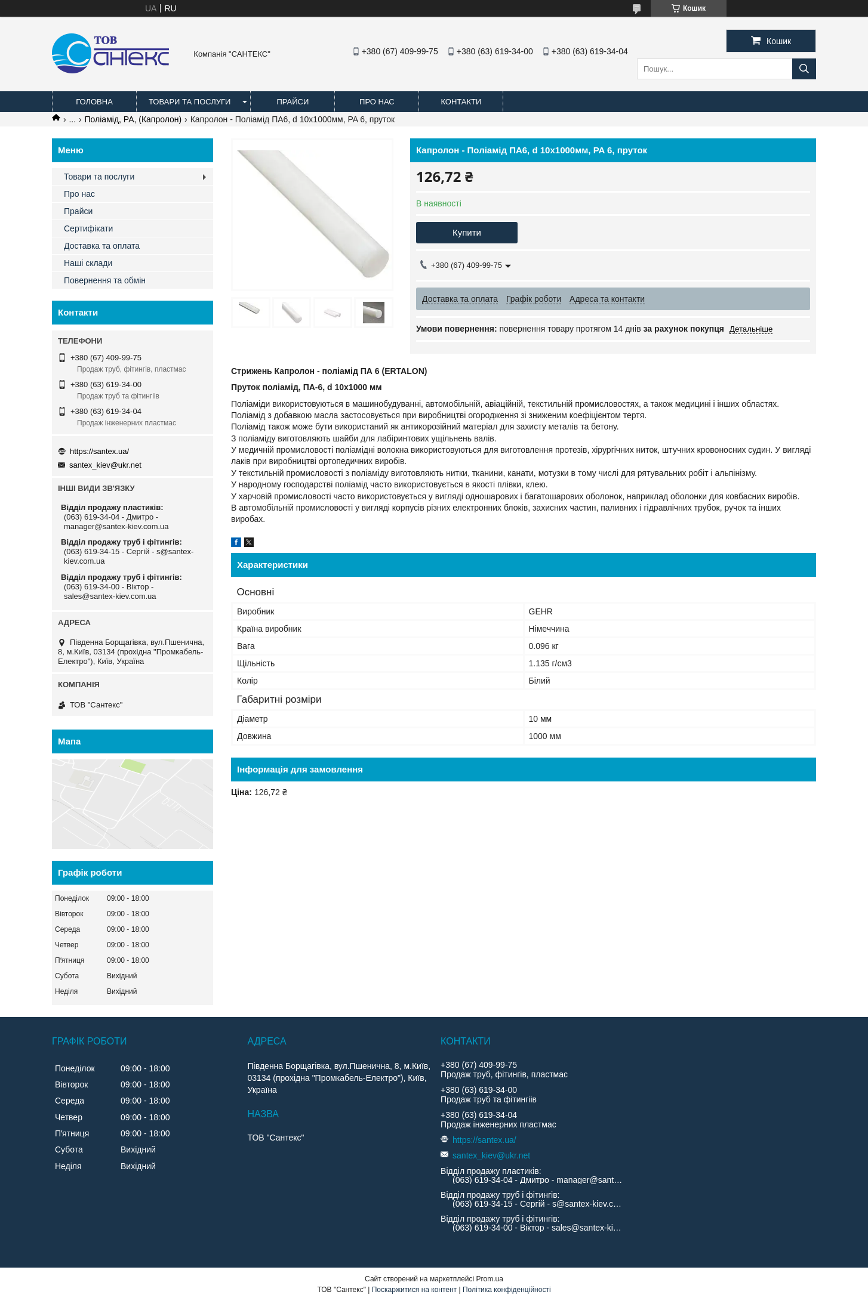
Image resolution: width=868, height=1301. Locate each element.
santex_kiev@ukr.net (105, 465)
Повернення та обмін (105, 280)
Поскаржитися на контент (414, 1289)
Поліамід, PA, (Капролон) (133, 119)
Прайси (292, 101)
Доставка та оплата (102, 246)
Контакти (461, 101)
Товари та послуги (189, 101)
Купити (467, 232)
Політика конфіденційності (507, 1289)
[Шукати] (804, 68)
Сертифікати (88, 228)
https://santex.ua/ (99, 451)
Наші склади (88, 263)
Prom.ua (489, 1279)
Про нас (377, 101)
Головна (94, 101)
